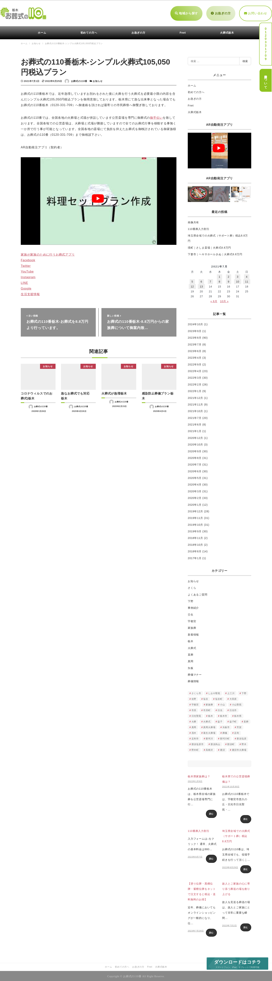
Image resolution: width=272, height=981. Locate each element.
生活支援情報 (30, 293)
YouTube (27, 270)
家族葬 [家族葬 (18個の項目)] (209, 703)
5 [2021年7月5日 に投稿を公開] (192, 280)
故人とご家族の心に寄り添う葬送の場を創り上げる (236, 888)
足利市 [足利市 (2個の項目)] (195, 737)
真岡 (190, 660)
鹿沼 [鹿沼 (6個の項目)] (222, 749)
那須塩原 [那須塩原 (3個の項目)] (241, 737)
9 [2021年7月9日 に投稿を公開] (229, 280)
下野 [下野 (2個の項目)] (244, 692)
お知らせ (97, 80)
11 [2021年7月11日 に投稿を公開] (246, 280)
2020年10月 (195, 443)
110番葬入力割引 (198, 228)
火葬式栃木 (195, 111)
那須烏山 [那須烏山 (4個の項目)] (215, 743)
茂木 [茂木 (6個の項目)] (194, 732)
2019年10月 (195, 523)
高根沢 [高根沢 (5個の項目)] (209, 749)
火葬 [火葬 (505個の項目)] (194, 720)
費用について (265, 80)
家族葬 (192, 627)
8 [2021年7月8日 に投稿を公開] (219, 280)
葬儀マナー (195, 673)
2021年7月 (195, 416)
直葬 (190, 653)
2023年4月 (195, 356)
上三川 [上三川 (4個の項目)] (230, 692)
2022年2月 (195, 383)
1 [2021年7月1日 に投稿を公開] (219, 275)
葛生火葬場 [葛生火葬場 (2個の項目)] (209, 732)
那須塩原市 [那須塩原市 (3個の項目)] (198, 743)
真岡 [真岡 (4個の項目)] (194, 726)
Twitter (26, 265)
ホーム (192, 84)
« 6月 (213, 300)
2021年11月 (195, 403)
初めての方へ (196, 91)
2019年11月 (195, 517)
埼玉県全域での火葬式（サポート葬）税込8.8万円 (236, 835)
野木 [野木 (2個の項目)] (244, 743)
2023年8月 (195, 336)
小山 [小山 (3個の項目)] (222, 703)
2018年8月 (195, 550)
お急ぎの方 (221, 12)
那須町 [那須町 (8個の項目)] (230, 743)
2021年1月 (195, 430)
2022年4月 (195, 370)
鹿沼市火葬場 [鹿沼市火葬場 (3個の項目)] (239, 749)
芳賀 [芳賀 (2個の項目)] (239, 726)
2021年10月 (195, 410)
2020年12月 (195, 436)
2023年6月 (195, 350)
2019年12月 (195, 510)
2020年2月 (195, 497)
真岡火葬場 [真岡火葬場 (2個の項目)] (209, 726)
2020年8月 (195, 457)
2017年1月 (195, 557)
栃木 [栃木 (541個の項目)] (210, 715)
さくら (192, 586)
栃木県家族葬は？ (199, 775)
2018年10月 (195, 543)
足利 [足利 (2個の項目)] (236, 732)
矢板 (190, 667)
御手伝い (156, 116)
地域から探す (186, 12)
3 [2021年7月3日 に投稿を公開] (238, 275)
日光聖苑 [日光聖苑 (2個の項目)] (196, 715)
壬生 (190, 613)
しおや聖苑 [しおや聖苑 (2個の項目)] (214, 692)
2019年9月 (195, 530)
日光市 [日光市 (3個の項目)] (233, 709)
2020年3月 (195, 490)
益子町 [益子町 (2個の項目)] (233, 720)
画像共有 (193, 221)
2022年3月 (195, 376)
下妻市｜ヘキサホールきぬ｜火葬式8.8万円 (215, 253)
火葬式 (192, 647)
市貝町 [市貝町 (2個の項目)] (206, 709)
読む (211, 813)
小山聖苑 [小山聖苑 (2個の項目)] (237, 703)
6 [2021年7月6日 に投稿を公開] (201, 280)
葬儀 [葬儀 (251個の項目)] (225, 732)
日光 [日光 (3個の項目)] (220, 709)
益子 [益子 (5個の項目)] (220, 720)
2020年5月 (195, 477)
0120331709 (265, 44)
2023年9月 (195, 330)
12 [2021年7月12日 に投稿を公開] (192, 285)
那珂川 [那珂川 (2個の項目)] (209, 737)
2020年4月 (195, 483)
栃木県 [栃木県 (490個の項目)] (237, 715)
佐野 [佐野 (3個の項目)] (194, 698)
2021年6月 (195, 423)
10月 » (224, 300)
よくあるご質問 (197, 593)
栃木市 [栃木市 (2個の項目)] (223, 715)
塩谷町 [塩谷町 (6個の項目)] (218, 698)
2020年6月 (195, 470)
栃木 (190, 640)
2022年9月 (195, 363)
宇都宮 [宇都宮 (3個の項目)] (195, 703)
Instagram (28, 276)
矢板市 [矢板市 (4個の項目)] (226, 726)
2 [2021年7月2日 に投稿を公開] (229, 275)
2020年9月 (195, 450)
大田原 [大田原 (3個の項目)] (233, 698)
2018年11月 (195, 537)
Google (26, 287)
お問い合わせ (255, 12)
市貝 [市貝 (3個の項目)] (194, 709)
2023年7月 (195, 343)
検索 (245, 60)
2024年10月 (195, 323)
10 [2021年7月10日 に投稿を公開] (237, 280)
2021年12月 (195, 396)
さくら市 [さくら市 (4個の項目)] (196, 692)
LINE (24, 282)
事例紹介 (193, 607)
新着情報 (193, 633)
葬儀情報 (193, 680)
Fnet (191, 104)
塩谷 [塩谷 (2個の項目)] (205, 698)
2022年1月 (195, 390)
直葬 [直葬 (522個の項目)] (246, 720)
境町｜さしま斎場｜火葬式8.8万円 (209, 246)
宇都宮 (192, 620)
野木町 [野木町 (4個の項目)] (195, 749)
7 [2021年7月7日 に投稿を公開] (210, 280)
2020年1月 (195, 503)
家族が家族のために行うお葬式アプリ (48, 253)
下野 (190, 600)
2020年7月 (195, 463)
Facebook (28, 259)
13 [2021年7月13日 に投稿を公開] (201, 285)
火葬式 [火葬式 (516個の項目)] (206, 720)
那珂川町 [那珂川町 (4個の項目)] (225, 737)
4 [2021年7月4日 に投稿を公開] (247, 275)
